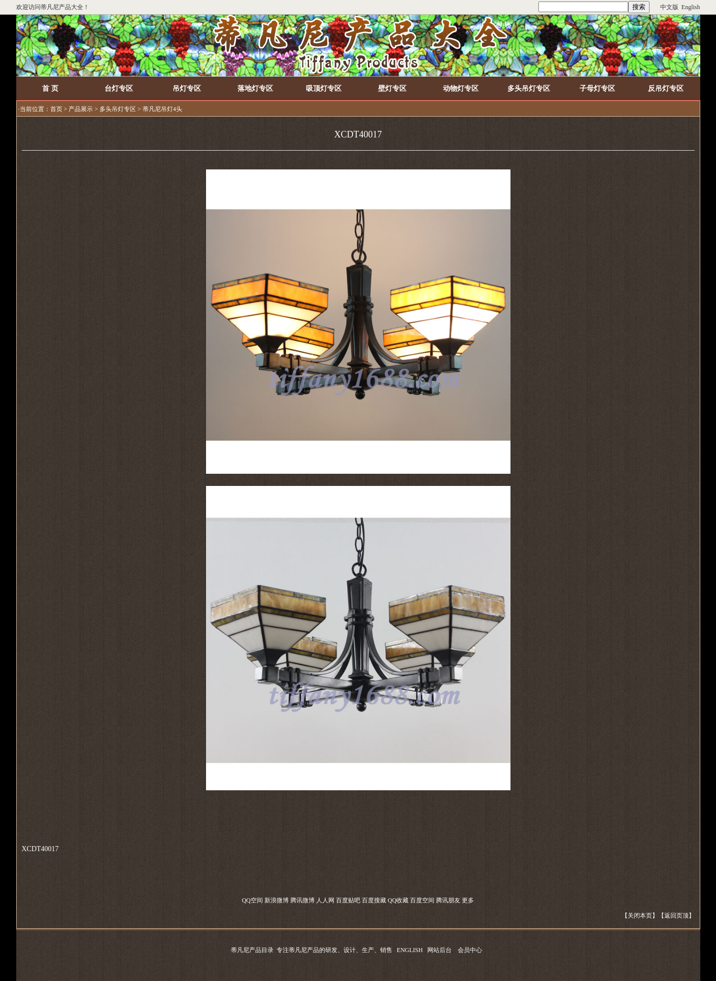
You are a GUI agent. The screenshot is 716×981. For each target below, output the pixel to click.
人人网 (325, 900)
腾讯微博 (302, 900)
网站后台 (439, 950)
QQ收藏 (398, 900)
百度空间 (422, 900)
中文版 (669, 7)
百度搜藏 (374, 900)
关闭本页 (640, 915)
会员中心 (470, 950)
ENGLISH (410, 950)
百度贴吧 (348, 900)
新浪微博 (276, 900)
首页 (56, 109)
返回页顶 (676, 915)
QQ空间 (252, 900)
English (690, 7)
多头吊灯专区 (117, 109)
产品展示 (81, 109)
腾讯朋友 (448, 900)
